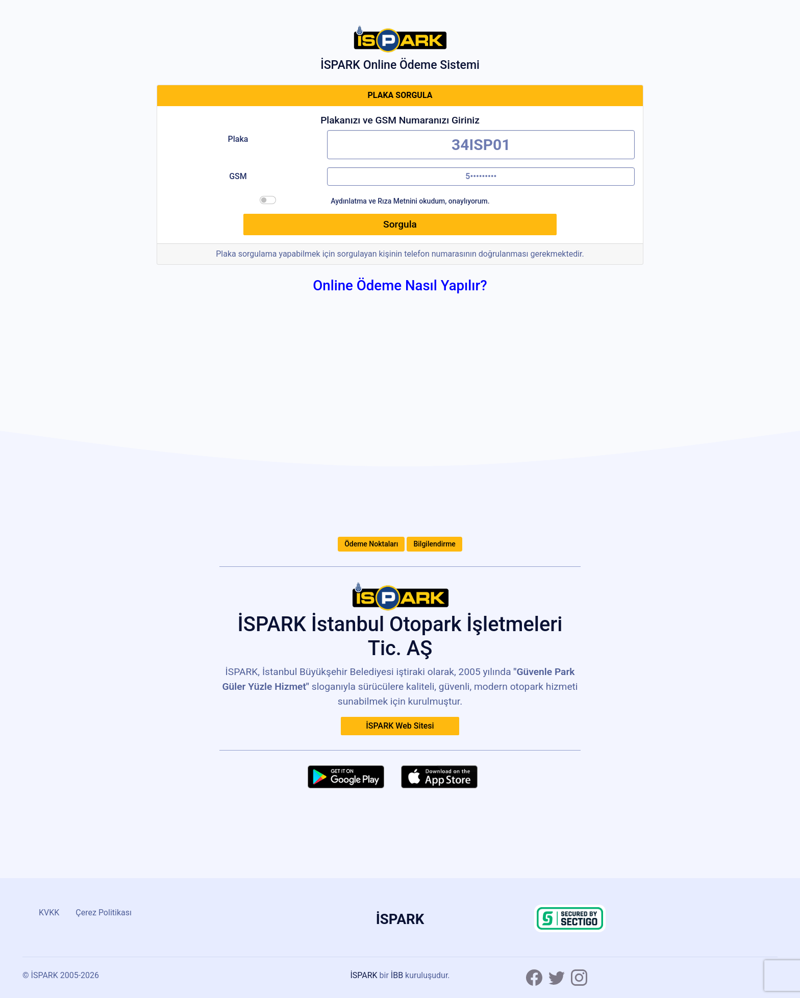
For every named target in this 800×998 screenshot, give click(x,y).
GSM (238, 176)
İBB (397, 975)
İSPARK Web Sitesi (400, 726)
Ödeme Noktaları (371, 544)
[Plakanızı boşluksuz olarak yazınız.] (481, 144)
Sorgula (400, 224)
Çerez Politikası (104, 912)
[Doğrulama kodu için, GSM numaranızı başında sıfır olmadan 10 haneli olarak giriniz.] (481, 176)
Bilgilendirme (434, 544)
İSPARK (363, 975)
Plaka (238, 139)
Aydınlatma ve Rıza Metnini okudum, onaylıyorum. (410, 201)
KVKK (49, 912)
